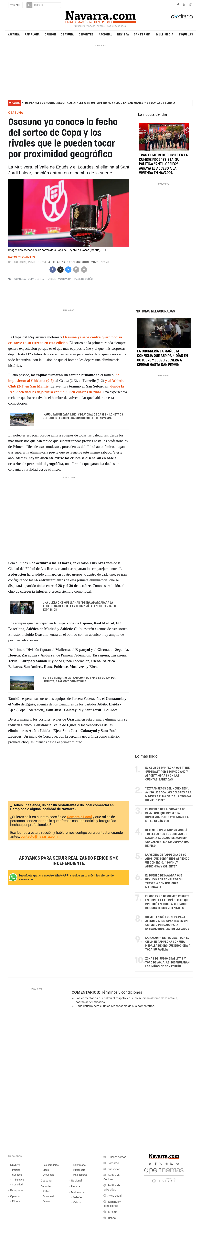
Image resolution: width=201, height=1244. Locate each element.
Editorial (16, 1201)
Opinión (50, 34)
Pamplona (32, 34)
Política (16, 1169)
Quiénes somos (117, 1157)
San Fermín (142, 34)
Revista (123, 34)
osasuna (20, 278)
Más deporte (80, 1174)
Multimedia (164, 34)
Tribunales (18, 1179)
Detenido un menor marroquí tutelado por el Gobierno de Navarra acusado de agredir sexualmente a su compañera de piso (167, 838)
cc (177, 1164)
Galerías (77, 1197)
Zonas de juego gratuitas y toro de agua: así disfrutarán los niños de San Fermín (167, 962)
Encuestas (48, 1174)
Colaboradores (51, 1164)
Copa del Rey (36, 278)
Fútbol (46, 1191)
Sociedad (17, 1184)
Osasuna (67, 34)
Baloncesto (49, 1196)
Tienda (112, 1218)
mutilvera (64, 278)
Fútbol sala (79, 1169)
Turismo (112, 1212)
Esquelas (185, 34)
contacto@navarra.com (39, 837)
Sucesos (17, 1174)
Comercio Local (79, 817)
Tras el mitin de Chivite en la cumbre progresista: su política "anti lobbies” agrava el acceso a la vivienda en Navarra (163, 164)
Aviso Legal (115, 1195)
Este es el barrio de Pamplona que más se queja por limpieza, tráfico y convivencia (79, 680)
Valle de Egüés (83, 278)
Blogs (46, 1169)
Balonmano (79, 1164)
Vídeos (77, 1202)
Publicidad (114, 1169)
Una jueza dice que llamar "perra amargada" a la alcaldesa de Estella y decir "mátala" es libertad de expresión (80, 606)
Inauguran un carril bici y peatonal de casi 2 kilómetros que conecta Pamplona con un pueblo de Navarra (83, 416)
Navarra (13, 34)
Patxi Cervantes (21, 257)
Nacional (105, 34)
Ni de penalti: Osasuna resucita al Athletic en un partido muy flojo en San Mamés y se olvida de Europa (98, 102)
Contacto (113, 1163)
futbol (51, 278)
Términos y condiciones (121, 992)
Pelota (46, 1201)
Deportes (86, 34)
